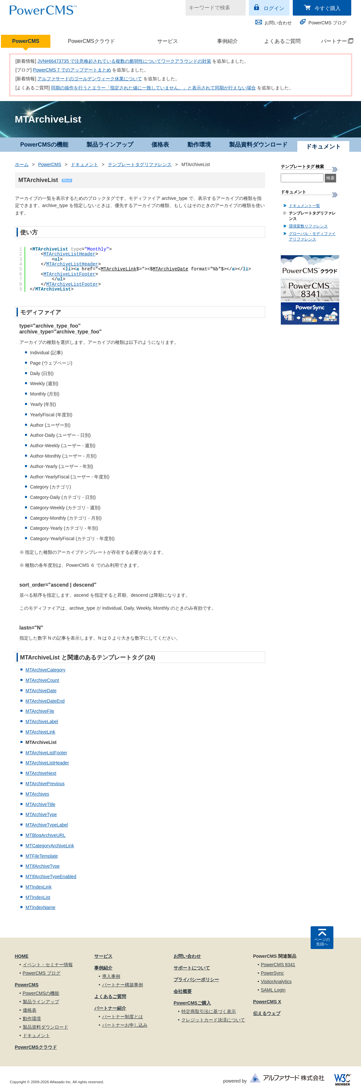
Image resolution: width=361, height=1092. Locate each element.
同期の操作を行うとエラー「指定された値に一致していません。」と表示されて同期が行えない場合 (153, 87)
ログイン (274, 8)
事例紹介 (227, 41)
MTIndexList (38, 897)
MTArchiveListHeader (70, 254)
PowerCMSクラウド (91, 41)
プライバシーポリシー (196, 979)
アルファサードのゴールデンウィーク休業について (89, 78)
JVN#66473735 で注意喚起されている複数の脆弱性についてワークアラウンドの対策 (124, 61)
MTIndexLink (39, 887)
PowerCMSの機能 (44, 144)
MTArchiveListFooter (70, 274)
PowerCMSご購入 (192, 1003)
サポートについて (192, 967)
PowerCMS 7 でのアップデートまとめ (72, 69)
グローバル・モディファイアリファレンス (312, 236)
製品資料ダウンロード (258, 144)
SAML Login (273, 990)
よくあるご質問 (282, 41)
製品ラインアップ (109, 144)
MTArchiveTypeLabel (47, 824)
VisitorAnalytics (276, 981)
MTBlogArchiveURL (46, 835)
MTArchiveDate (170, 269)
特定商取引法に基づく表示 (208, 1011)
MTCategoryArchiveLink (50, 845)
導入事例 (111, 976)
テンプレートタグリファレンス (140, 164)
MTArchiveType (41, 814)
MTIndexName (41, 907)
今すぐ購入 (328, 8)
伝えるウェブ (266, 1013)
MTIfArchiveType (43, 866)
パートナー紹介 (110, 1008)
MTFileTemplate (42, 856)
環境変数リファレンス (308, 226)
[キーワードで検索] (211, 8)
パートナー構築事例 (122, 984)
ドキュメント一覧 (304, 205)
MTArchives (37, 794)
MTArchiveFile (40, 711)
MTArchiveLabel (42, 721)
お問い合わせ (278, 22)
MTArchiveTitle (41, 804)
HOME (22, 956)
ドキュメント (84, 164)
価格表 (160, 144)
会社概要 (183, 991)
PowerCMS (25, 41)
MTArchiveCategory (46, 669)
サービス (167, 41)
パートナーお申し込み (125, 1025)
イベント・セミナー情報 (48, 964)
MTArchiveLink (118, 269)
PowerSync (272, 973)
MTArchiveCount (42, 680)
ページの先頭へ (322, 941)
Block (67, 180)
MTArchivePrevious (45, 783)
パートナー (334, 41)
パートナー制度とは (122, 1016)
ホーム (22, 164)
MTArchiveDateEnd (45, 701)
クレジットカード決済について (213, 1019)
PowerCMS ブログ (327, 22)
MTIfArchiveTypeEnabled (51, 876)
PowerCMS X (267, 1001)
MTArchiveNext (41, 773)
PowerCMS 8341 (278, 964)
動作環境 (199, 144)
